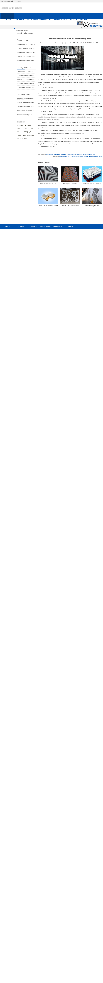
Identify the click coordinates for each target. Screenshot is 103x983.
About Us (20, 23)
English (19, 1)
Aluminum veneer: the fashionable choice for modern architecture (34, 60)
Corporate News (45, 23)
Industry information (57, 23)
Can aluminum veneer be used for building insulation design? (33, 106)
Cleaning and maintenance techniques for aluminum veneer (33, 87)
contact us (7, 29)
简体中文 (13, 1)
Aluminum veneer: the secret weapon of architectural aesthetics (34, 52)
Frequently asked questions (70, 24)
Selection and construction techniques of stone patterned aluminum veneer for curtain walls (70, 154)
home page (7, 23)
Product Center (33, 23)
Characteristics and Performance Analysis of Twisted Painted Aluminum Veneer (80, 156)
